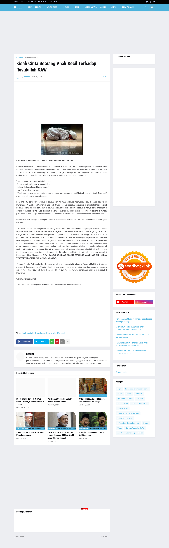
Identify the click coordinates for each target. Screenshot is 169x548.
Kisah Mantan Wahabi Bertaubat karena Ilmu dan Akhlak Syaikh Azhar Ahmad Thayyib (61, 435)
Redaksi (30, 353)
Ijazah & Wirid (123, 404)
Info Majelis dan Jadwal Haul (128, 423)
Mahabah (61, 333)
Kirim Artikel (52, 2)
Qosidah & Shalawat (125, 399)
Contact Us (32, 2)
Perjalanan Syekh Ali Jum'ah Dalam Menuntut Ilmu (60, 400)
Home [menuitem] (29, 7)
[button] (146, 7)
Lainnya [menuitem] (113, 7)
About (23, 2)
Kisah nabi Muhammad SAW (128, 413)
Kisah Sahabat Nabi (125, 418)
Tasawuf (140, 399)
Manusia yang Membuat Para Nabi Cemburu (91, 433)
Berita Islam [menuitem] (52, 7)
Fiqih (119, 389)
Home (16, 2)
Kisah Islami (40, 333)
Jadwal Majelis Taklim (134, 433)
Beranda (19, 58)
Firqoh (128, 394)
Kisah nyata (51, 333)
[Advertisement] (84, 32)
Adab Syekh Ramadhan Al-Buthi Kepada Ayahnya (30, 433)
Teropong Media (122, 372)
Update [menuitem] (38, 7)
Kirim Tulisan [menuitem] (128, 7)
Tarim (120, 428)
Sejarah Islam (123, 408)
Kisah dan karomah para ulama (136, 389)
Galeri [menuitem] (103, 7)
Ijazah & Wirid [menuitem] (91, 7)
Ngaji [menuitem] (77, 7)
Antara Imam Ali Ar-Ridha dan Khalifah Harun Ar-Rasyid (92, 400)
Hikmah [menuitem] (66, 7)
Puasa (145, 423)
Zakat (120, 433)
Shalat (120, 394)
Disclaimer (42, 2)
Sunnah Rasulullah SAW (135, 428)
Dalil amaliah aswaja (139, 404)
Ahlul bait (138, 394)
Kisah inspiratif (31, 58)
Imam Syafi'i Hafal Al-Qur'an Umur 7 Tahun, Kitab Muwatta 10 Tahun (30, 402)
